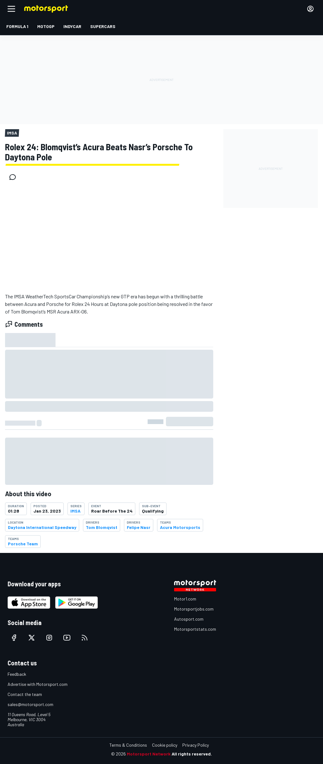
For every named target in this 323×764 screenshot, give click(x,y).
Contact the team (25, 694)
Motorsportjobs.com (194, 609)
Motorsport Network (149, 753)
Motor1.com (185, 598)
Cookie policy (164, 745)
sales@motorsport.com (30, 704)
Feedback (17, 674)
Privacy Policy (195, 745)
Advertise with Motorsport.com (38, 684)
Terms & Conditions (128, 745)
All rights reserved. (192, 753)
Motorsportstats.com (195, 629)
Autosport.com (188, 619)
